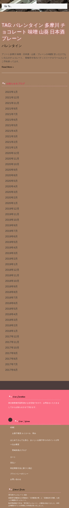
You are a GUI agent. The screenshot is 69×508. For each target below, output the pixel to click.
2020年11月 (12, 158)
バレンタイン (12, 46)
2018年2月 (11, 325)
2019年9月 (11, 225)
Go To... (8, 6)
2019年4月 (11, 247)
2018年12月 (12, 269)
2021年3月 (11, 136)
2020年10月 (12, 164)
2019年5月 (11, 241)
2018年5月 (11, 308)
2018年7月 (11, 297)
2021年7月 (11, 114)
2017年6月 (11, 369)
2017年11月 (12, 341)
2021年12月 (12, 97)
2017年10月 (12, 347)
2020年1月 (11, 203)
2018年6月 (11, 303)
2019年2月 (11, 258)
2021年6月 (11, 119)
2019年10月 (12, 219)
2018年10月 (12, 280)
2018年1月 (11, 330)
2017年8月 (11, 358)
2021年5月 (11, 125)
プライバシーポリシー (19, 474)
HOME (12, 427)
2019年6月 (11, 236)
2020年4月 (11, 186)
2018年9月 (11, 286)
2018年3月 (11, 319)
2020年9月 (11, 169)
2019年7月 (11, 230)
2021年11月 (12, 102)
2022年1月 (11, 91)
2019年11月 (12, 214)
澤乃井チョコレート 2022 (17, 495)
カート (13, 457)
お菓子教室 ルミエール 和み (24, 433)
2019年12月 (12, 208)
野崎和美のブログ (19, 450)
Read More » (8, 67)
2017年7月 (11, 364)
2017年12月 (12, 336)
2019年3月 (11, 253)
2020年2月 (11, 197)
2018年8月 (11, 291)
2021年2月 (11, 141)
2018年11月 (12, 275)
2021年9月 (11, 108)
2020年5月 (11, 180)
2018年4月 (11, 314)
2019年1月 (11, 264)
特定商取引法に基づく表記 (21, 468)
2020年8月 (11, 175)
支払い (13, 463)
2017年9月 (11, 353)
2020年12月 (12, 152)
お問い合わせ (15, 479)
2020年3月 (11, 191)
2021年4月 (11, 130)
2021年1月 (11, 147)
